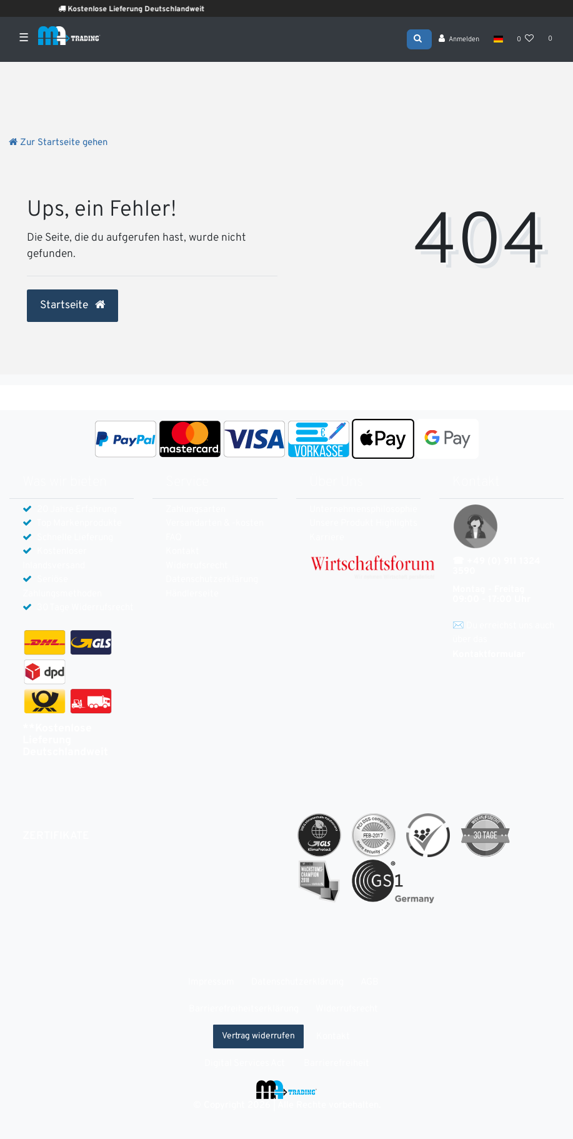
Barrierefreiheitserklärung (244, 1009)
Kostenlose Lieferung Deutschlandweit (152, 9)
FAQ (174, 538)
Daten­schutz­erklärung (212, 580)
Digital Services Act (244, 1064)
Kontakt (182, 552)
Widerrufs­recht (197, 566)
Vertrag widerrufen (258, 1036)
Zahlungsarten (196, 510)
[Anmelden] (459, 41)
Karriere (326, 538)
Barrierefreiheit (336, 1064)
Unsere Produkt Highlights (363, 523)
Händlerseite (192, 594)
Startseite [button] (72, 306)
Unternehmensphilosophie (363, 510)
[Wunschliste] (525, 41)
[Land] (497, 40)
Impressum (211, 982)
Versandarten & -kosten (215, 523)
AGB (370, 982)
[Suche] (419, 39)
